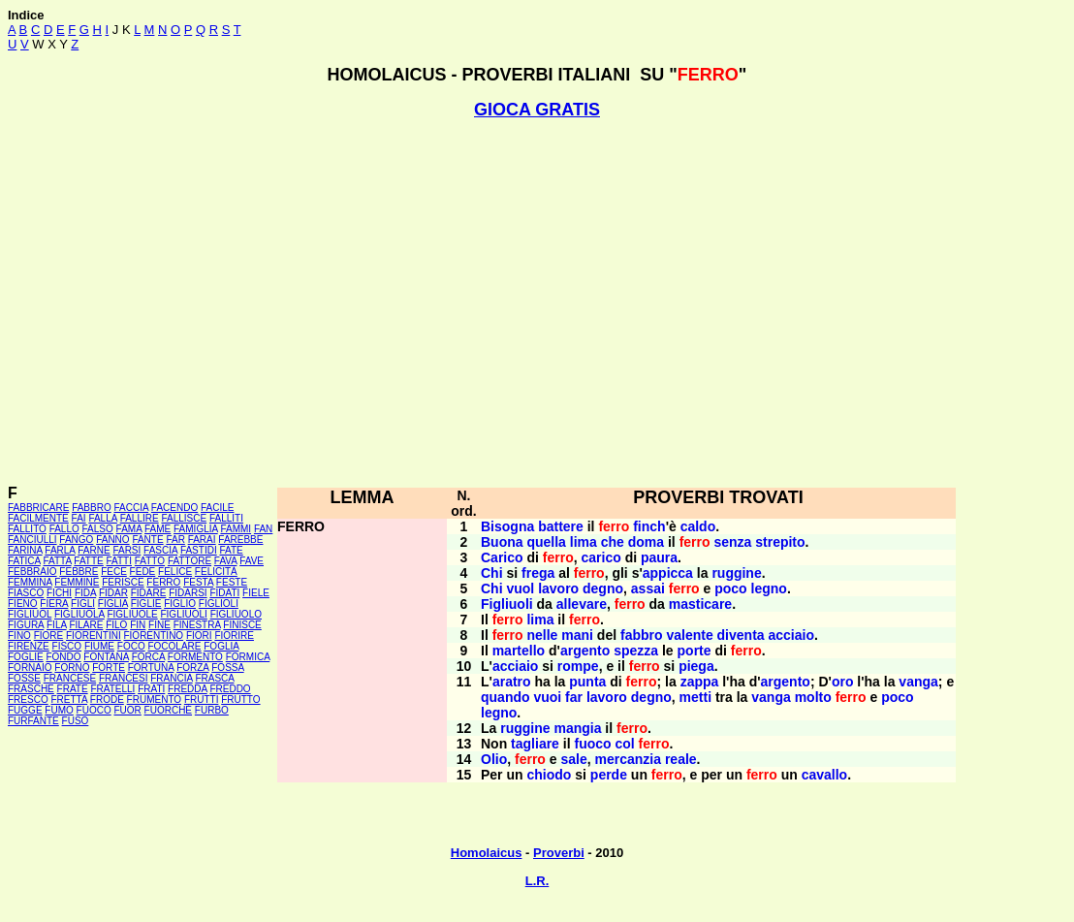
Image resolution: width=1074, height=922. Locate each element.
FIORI (199, 635)
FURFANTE (33, 720)
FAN (263, 529)
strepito (780, 542)
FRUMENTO (154, 699)
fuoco (592, 743)
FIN (137, 625)
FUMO (59, 710)
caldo (698, 526)
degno (603, 588)
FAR (175, 539)
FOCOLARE (174, 646)
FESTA (198, 582)
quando (505, 697)
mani (577, 635)
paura (659, 557)
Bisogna (507, 526)
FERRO (163, 582)
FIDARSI (187, 593)
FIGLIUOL (29, 614)
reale (681, 759)
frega (537, 573)
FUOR (127, 710)
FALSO (97, 529)
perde (608, 774)
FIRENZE (28, 646)
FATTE (88, 561)
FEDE (143, 571)
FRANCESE (70, 678)
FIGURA (26, 625)
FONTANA (105, 657)
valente (689, 635)
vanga (918, 681)
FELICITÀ (216, 571)
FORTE (108, 667)
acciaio (790, 635)
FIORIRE (234, 635)
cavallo (824, 774)
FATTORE (189, 561)
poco (730, 588)
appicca (668, 573)
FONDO (63, 657)
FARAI (202, 539)
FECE (114, 571)
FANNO (112, 539)
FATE (230, 550)
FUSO (75, 720)
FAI (79, 518)
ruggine (736, 573)
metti (695, 697)
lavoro (558, 588)
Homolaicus (486, 852)
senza (732, 542)
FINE (159, 625)
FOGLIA (221, 646)
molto (813, 697)
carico (601, 557)
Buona (502, 542)
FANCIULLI (32, 539)
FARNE (94, 550)
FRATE (72, 689)
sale (574, 759)
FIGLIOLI (218, 603)
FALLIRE (139, 518)
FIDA (85, 593)
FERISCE (122, 582)
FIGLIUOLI (183, 614)
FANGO (76, 539)
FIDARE (149, 593)
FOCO (131, 646)
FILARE (86, 625)
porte (694, 650)
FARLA (60, 550)
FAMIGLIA (196, 529)
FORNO (71, 667)
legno (769, 588)
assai (648, 588)
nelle (541, 635)
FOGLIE (26, 657)
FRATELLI (112, 689)
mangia (577, 728)
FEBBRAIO (32, 571)
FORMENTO (195, 657)
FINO (19, 635)
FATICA (24, 561)
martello (518, 650)
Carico (502, 557)
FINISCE (242, 625)
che (612, 542)
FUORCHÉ (168, 710)
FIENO (23, 603)
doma (646, 542)
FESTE (231, 582)
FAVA (225, 561)
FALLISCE (183, 518)
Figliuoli (507, 604)
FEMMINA (30, 582)
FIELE (255, 593)
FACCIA (131, 507)
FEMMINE (76, 582)
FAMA (129, 529)
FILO (116, 625)
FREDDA (187, 689)
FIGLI (83, 603)
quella (545, 542)
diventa (741, 635)
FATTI (119, 561)
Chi (492, 573)
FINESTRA (197, 625)
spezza (636, 650)
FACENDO (174, 507)
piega (696, 666)
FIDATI (224, 593)
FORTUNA (151, 667)
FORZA (192, 667)
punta (587, 681)
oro (843, 681)
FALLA (102, 518)
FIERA (54, 603)
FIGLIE (146, 603)
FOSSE (24, 678)
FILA (57, 625)
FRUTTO (240, 699)
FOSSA (227, 667)
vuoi (547, 697)
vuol (520, 588)
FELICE (175, 571)
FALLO (64, 529)
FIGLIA (113, 603)
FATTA (58, 561)
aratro (511, 681)
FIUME (99, 646)
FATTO (150, 561)
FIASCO (26, 593)
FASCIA (160, 550)
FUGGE (25, 710)
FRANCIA (171, 678)
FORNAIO (30, 667)
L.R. (537, 881)
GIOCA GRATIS (537, 109)
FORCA (148, 657)
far (574, 697)
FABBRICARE (38, 507)
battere (561, 526)
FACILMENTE (38, 518)
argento (585, 650)
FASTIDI (198, 550)
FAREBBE (240, 539)
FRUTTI (201, 699)
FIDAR (113, 593)
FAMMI (235, 529)
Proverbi (558, 852)
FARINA (25, 550)
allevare (581, 604)
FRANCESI (123, 678)
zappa (699, 681)
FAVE (251, 561)
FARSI (126, 550)
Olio (494, 759)
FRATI (151, 689)
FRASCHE (31, 689)
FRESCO (28, 699)
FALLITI (226, 518)
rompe (578, 666)
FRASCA (214, 678)
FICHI (59, 593)
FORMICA (248, 657)
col (624, 743)
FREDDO (229, 689)
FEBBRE (78, 571)
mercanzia (628, 759)
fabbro (641, 635)
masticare (700, 604)
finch (649, 526)
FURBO (212, 710)
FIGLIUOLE (132, 614)
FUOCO (94, 710)
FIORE (49, 635)
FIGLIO (180, 603)
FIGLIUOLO (236, 614)
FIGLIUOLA (79, 614)
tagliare (535, 743)
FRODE (107, 699)
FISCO (67, 646)
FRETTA (68, 699)
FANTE (147, 539)
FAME (157, 529)
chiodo (548, 774)
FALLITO (27, 529)
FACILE (217, 507)
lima (583, 542)
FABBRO (91, 507)
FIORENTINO (153, 635)
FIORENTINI (93, 635)
